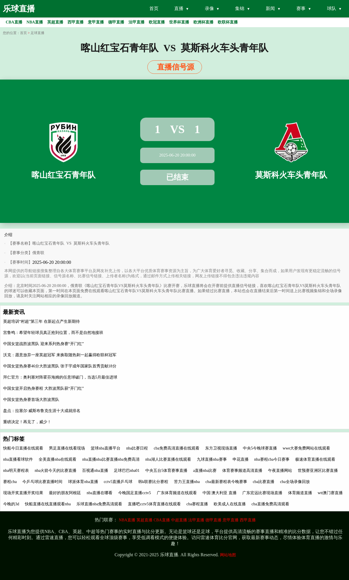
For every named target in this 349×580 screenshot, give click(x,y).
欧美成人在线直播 (230, 504)
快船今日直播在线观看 (23, 448)
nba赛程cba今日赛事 (272, 459)
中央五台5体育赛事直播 (166, 470)
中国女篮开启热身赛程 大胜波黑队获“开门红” (43, 388)
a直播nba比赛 (205, 470)
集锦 (239, 8)
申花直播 (241, 459)
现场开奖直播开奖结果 (23, 493)
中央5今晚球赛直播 (260, 448)
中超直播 (179, 520)
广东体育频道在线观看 (177, 493)
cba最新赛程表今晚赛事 (226, 482)
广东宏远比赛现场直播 (262, 493)
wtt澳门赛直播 (330, 493)
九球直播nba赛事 (212, 459)
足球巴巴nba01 (127, 470)
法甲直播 (196, 520)
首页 (153, 8)
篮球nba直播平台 (105, 448)
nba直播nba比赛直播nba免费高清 (111, 459)
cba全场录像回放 (295, 482)
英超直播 (144, 520)
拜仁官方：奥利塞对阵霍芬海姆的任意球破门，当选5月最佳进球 (60, 377)
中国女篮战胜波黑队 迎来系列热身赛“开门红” (43, 344)
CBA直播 (162, 520)
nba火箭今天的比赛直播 (55, 470)
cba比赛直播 (263, 482)
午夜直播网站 (280, 470)
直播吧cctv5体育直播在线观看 (154, 504)
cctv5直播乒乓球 (118, 482)
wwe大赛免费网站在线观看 (306, 448)
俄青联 (38, 253)
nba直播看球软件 (18, 459)
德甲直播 (213, 520)
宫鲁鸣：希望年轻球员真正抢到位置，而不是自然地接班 (53, 332)
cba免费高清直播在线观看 (176, 448)
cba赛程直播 (197, 504)
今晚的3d (11, 504)
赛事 (301, 8)
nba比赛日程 (137, 448)
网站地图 (228, 555)
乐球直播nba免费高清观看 (99, 504)
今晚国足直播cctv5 (134, 493)
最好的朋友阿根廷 (65, 493)
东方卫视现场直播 (221, 448)
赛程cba (10, 482)
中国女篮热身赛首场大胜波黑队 (31, 399)
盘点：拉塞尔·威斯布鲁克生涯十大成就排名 (41, 411)
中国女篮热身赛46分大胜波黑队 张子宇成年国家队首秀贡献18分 (59, 366)
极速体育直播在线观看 (315, 459)
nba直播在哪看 (99, 493)
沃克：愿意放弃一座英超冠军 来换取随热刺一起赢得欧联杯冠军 (59, 355)
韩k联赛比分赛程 (153, 482)
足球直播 (37, 33)
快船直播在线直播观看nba (48, 504)
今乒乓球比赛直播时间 (42, 482)
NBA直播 (127, 520)
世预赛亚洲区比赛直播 (318, 470)
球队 (331, 8)
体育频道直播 (300, 493)
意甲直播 (231, 520)
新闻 (270, 8)
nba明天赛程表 (16, 470)
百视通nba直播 (95, 470)
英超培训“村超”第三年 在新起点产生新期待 (41, 321)
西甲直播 (248, 520)
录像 (209, 8)
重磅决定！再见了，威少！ (27, 422)
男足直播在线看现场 (67, 448)
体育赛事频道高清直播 (242, 470)
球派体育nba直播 (83, 482)
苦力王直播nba (187, 482)
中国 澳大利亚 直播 (220, 493)
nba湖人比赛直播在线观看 (168, 459)
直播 (178, 8)
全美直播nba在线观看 (57, 459)
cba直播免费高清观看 (270, 504)
